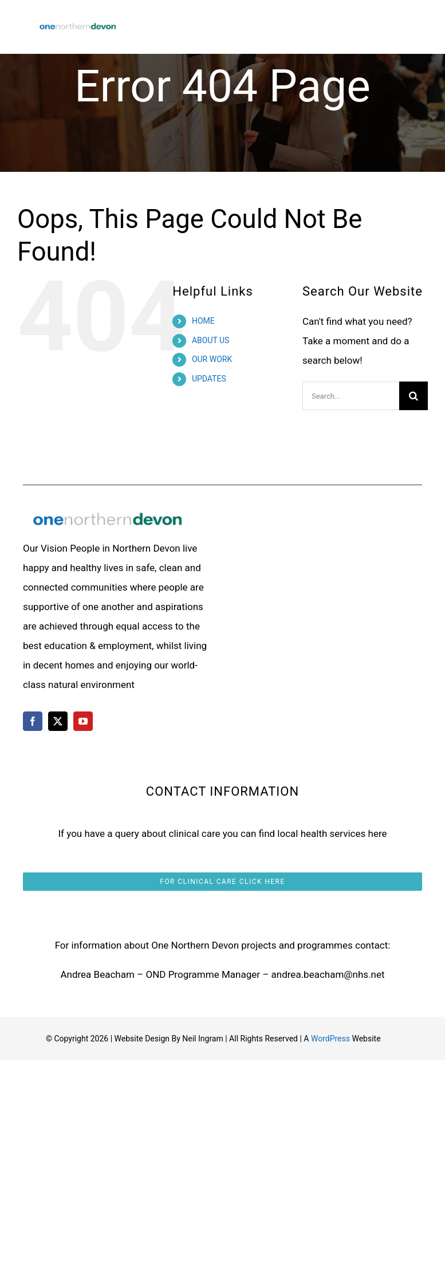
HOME (203, 320)
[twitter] (58, 721)
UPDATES (209, 378)
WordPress (330, 1038)
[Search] (413, 396)
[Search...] (350, 396)
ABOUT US (211, 340)
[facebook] (32, 721)
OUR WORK (212, 359)
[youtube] (83, 721)
